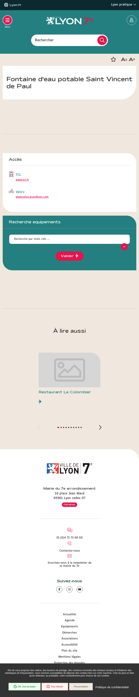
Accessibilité (69, 644)
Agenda (69, 620)
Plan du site (69, 650)
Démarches (69, 632)
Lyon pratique (123, 4)
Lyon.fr (16, 5)
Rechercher (44, 40)
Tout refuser (54, 687)
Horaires (69, 504)
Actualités (69, 614)
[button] (113, 59)
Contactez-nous (69, 550)
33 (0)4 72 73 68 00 (69, 537)
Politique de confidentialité (112, 687)
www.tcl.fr (22, 180)
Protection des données (69, 663)
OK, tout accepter (24, 687)
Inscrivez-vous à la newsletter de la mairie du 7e (69, 564)
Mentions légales (69, 657)
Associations (69, 638)
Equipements (69, 626)
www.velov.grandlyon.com (32, 197)
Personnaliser (81, 686)
